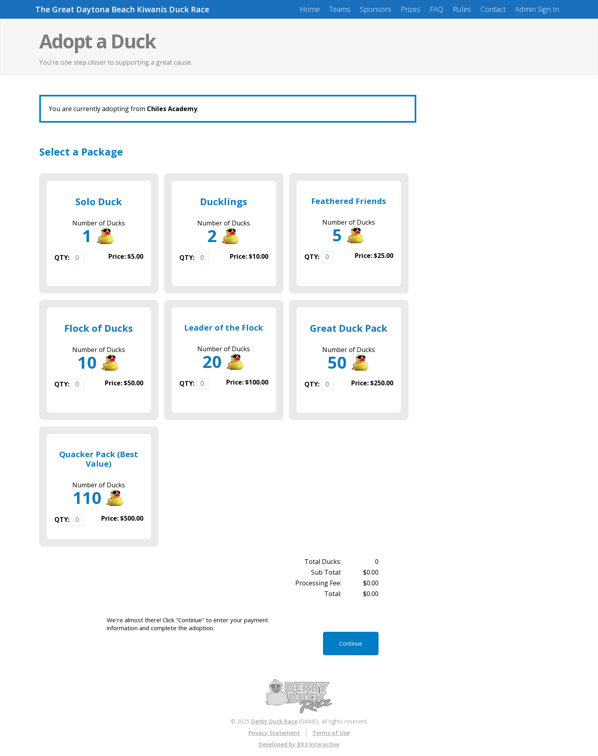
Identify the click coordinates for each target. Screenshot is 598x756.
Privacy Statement (274, 733)
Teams (339, 9)
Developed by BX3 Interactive (299, 744)
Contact (493, 9)
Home (310, 9)
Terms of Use (331, 733)
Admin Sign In (537, 9)
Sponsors (375, 9)
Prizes (410, 9)
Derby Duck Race (274, 721)
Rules (462, 9)
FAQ (436, 9)
